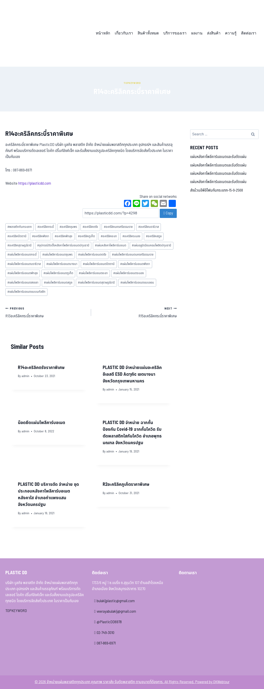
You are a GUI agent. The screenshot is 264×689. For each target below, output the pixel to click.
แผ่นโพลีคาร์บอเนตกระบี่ (22, 254)
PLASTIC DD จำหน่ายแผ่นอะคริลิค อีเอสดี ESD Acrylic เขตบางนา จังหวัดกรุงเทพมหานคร (132, 374)
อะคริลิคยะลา (109, 236)
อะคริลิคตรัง (90, 227)
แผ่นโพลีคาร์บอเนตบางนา (61, 264)
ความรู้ (230, 33)
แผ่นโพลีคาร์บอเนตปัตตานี (99, 264)
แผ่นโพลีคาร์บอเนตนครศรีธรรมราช (132, 254)
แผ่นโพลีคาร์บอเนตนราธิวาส (24, 264)
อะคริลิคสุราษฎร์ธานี (19, 245)
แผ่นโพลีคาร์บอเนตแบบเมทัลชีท (26, 292)
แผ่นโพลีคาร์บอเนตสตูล (58, 282)
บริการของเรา (175, 33)
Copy (168, 213)
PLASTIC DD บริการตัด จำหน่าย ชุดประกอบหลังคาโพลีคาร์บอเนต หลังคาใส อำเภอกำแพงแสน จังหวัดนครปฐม (48, 494)
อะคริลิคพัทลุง (63, 236)
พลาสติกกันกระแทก (19, 227)
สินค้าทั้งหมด (148, 33)
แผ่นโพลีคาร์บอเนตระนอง (128, 273)
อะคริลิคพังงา (40, 236)
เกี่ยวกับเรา (124, 33)
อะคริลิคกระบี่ (45, 227)
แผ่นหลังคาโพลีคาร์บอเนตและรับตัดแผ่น (218, 157)
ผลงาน (196, 33)
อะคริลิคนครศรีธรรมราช (118, 227)
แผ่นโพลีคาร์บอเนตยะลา (93, 273)
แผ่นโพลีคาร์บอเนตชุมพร (57, 254)
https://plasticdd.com (34, 183)
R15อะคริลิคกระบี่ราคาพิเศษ (136, 312)
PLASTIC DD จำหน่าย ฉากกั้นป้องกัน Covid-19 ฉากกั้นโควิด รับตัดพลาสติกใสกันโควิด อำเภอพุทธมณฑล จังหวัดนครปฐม (132, 432)
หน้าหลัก (103, 33)
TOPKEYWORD (16, 611)
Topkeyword (132, 83)
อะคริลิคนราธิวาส (148, 227)
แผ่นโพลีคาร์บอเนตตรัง (92, 254)
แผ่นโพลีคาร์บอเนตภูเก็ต (58, 273)
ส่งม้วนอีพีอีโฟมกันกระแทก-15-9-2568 (216, 190)
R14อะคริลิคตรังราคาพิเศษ (41, 367)
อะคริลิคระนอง (131, 236)
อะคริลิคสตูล (154, 236)
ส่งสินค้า (214, 33)
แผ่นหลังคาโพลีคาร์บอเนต (110, 245)
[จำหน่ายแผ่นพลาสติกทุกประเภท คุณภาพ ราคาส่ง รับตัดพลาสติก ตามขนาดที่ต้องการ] (36, 33)
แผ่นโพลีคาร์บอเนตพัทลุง (22, 273)
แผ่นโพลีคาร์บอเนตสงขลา (22, 282)
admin (25, 376)
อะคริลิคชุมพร (68, 227)
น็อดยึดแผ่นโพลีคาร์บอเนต (41, 422)
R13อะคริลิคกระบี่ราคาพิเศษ (46, 312)
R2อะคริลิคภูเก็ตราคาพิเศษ (126, 484)
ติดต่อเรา (248, 33)
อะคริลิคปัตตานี (16, 236)
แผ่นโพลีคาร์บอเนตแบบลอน (137, 282)
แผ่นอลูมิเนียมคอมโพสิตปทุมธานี (151, 245)
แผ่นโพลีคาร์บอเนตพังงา (135, 264)
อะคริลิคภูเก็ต (86, 236)
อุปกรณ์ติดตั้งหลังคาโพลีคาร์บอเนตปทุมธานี (63, 245)
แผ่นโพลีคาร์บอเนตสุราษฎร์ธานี (96, 282)
